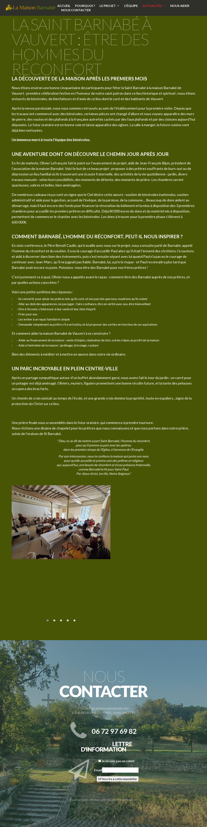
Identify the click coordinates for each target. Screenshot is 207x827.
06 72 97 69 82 (114, 731)
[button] (47, 620)
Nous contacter (76, 10)
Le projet (108, 5)
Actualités (152, 5)
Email (98, 770)
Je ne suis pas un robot (116, 761)
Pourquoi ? (85, 5)
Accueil (64, 5)
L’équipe (131, 5)
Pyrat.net (131, 800)
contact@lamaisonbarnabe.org (103, 708)
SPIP (119, 800)
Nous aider (179, 5)
